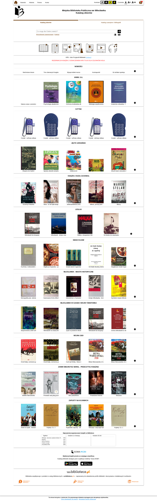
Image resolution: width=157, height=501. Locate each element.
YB (110, 2)
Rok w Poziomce (45, 441)
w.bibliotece (69, 476)
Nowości (23, 2)
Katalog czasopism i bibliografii (111, 22)
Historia (31, 2)
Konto (47, 2)
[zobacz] (88, 57)
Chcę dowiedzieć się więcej (69, 499)
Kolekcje (56, 34)
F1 (129, 2)
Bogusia (44, 439)
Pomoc (39, 2)
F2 (134, 2)
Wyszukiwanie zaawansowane (45, 34)
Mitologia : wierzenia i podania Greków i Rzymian (53, 437)
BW (106, 2)
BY (114, 2)
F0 (126, 2)
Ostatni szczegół (45, 443)
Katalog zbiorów (45, 22)
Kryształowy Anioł (46, 444)
